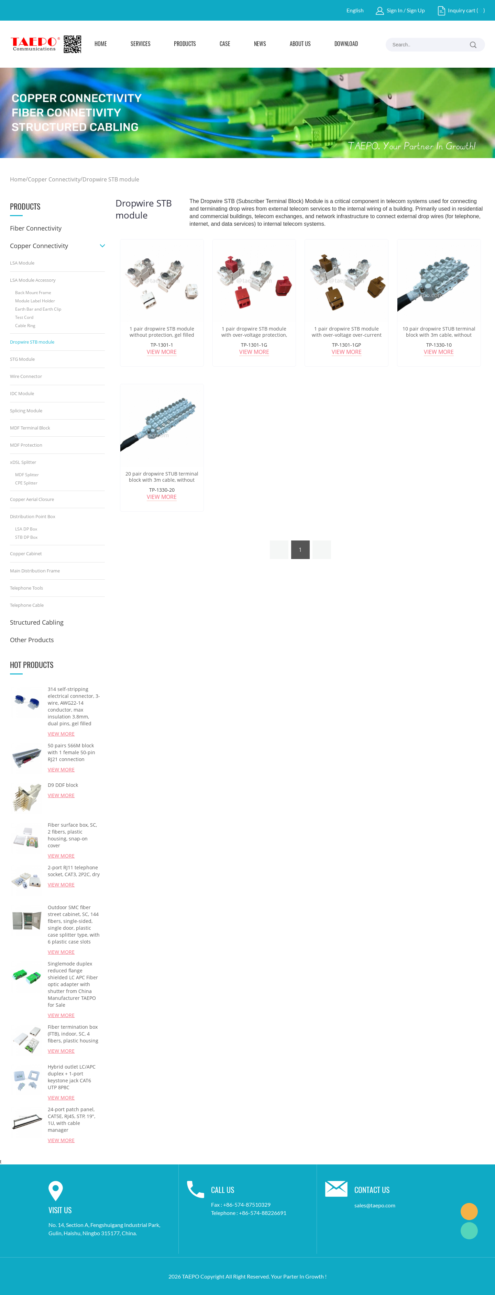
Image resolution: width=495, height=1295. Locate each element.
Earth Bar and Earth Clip (38, 309)
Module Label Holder (35, 301)
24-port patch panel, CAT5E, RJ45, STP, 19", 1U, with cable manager (71, 1119)
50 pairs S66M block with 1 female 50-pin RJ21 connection (71, 752)
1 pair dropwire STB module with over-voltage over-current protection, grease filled (347, 335)
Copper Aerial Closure (32, 499)
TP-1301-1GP (346, 345)
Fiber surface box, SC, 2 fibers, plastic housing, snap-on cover (72, 835)
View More (61, 733)
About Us (300, 44)
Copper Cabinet (26, 553)
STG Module (22, 359)
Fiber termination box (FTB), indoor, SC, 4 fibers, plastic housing (73, 1034)
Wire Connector (26, 376)
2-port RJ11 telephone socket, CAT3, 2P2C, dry (74, 871)
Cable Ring (25, 325)
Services (141, 44)
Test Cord (24, 317)
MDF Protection (26, 445)
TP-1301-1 (162, 345)
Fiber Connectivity (36, 228)
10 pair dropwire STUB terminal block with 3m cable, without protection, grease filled (439, 335)
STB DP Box (26, 537)
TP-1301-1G (254, 345)
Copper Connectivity (54, 179)
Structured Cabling (37, 622)
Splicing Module (26, 411)
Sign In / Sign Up (406, 10)
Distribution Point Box (32, 516)
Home (101, 44)
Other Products (32, 640)
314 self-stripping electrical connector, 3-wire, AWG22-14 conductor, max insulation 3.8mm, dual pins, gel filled (74, 706)
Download (346, 44)
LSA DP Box (26, 529)
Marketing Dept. (469, 1211)
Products (185, 44)
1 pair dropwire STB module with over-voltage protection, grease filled (254, 335)
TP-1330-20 (162, 490)
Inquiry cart (461, 10)
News (260, 44)
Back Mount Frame (33, 292)
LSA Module (22, 263)
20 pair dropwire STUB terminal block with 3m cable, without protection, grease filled (161, 480)
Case (225, 44)
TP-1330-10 (439, 345)
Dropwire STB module (110, 179)
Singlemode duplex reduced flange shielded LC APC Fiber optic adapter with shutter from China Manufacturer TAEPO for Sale (73, 984)
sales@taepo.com (374, 1205)
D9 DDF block (63, 785)
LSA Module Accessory (33, 280)
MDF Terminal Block (30, 428)
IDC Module (22, 393)
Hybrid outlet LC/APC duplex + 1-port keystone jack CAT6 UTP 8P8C (72, 1077)
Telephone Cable (27, 605)
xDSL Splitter (23, 462)
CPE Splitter (26, 483)
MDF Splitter (27, 475)
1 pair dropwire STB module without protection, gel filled (162, 332)
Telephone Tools (26, 588)
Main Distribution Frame (35, 571)
